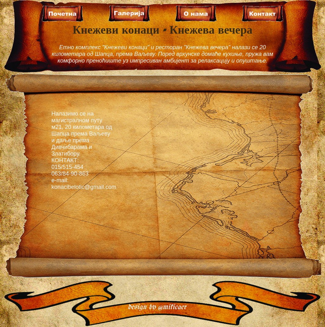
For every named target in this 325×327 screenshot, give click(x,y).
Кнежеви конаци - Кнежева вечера (163, 31)
